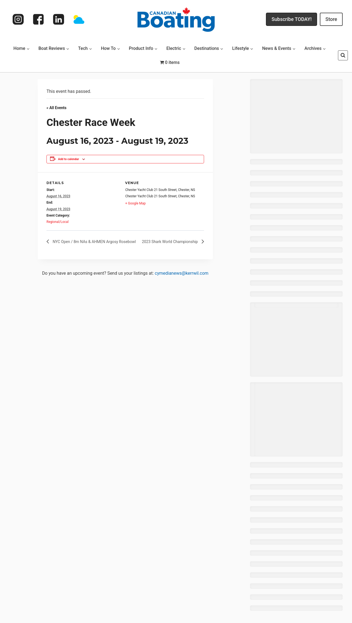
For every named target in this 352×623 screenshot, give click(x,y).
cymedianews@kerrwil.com (181, 273)
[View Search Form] (343, 55)
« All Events (56, 108)
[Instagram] (18, 19)
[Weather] (79, 19)
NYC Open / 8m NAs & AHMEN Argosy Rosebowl (94, 241)
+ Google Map (135, 203)
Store (331, 19)
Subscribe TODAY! (291, 19)
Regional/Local (57, 222)
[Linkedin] (58, 19)
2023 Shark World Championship (170, 241)
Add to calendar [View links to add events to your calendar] (68, 159)
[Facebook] (38, 19)
